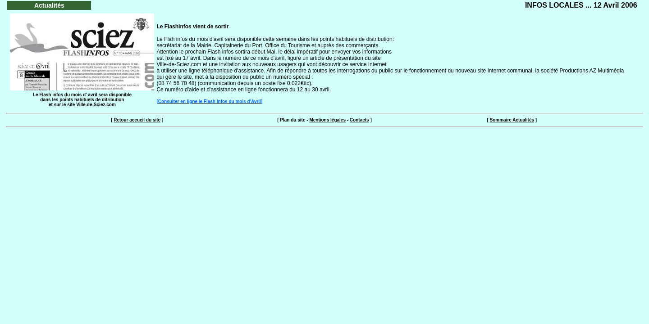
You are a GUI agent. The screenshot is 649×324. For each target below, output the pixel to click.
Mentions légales (327, 119)
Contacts (359, 119)
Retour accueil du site (137, 119)
